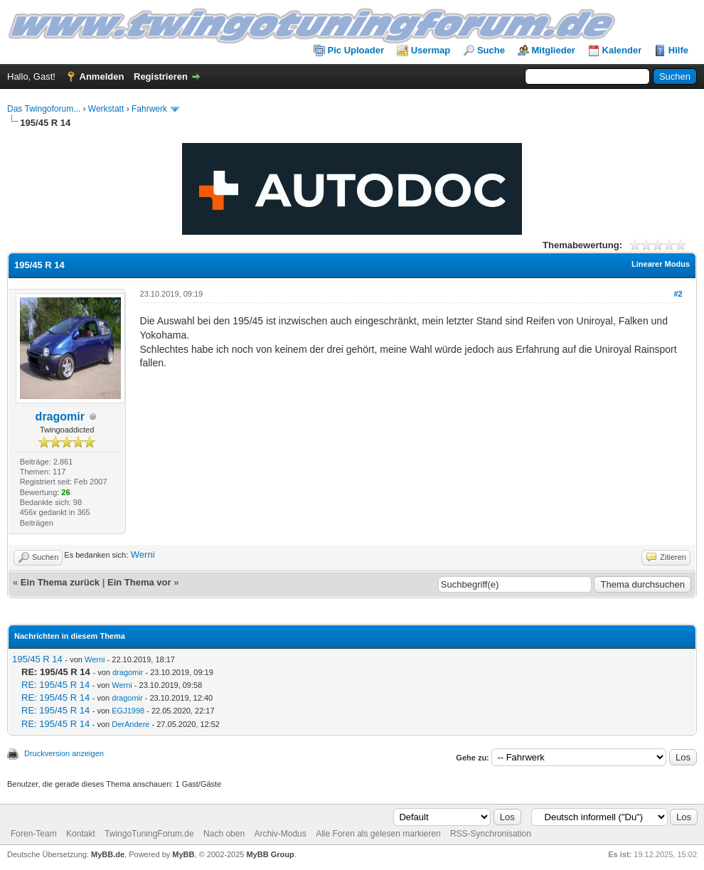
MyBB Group (270, 854)
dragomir (60, 416)
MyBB (183, 854)
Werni (143, 554)
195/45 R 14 (37, 659)
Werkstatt (106, 109)
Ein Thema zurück (60, 582)
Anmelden (102, 76)
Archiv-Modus (280, 834)
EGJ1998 (128, 710)
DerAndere (130, 724)
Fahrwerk (149, 109)
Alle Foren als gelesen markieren (378, 834)
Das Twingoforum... (43, 109)
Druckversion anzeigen (64, 753)
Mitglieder (553, 50)
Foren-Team (34, 834)
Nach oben (224, 834)
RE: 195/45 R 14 (55, 684)
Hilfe (678, 50)
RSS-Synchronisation (490, 834)
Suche (491, 50)
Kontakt (80, 834)
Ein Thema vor (139, 582)
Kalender (622, 50)
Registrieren (161, 76)
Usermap (431, 50)
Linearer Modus (660, 264)
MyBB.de (107, 854)
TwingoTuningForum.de (149, 834)
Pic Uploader (356, 50)
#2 (677, 294)
